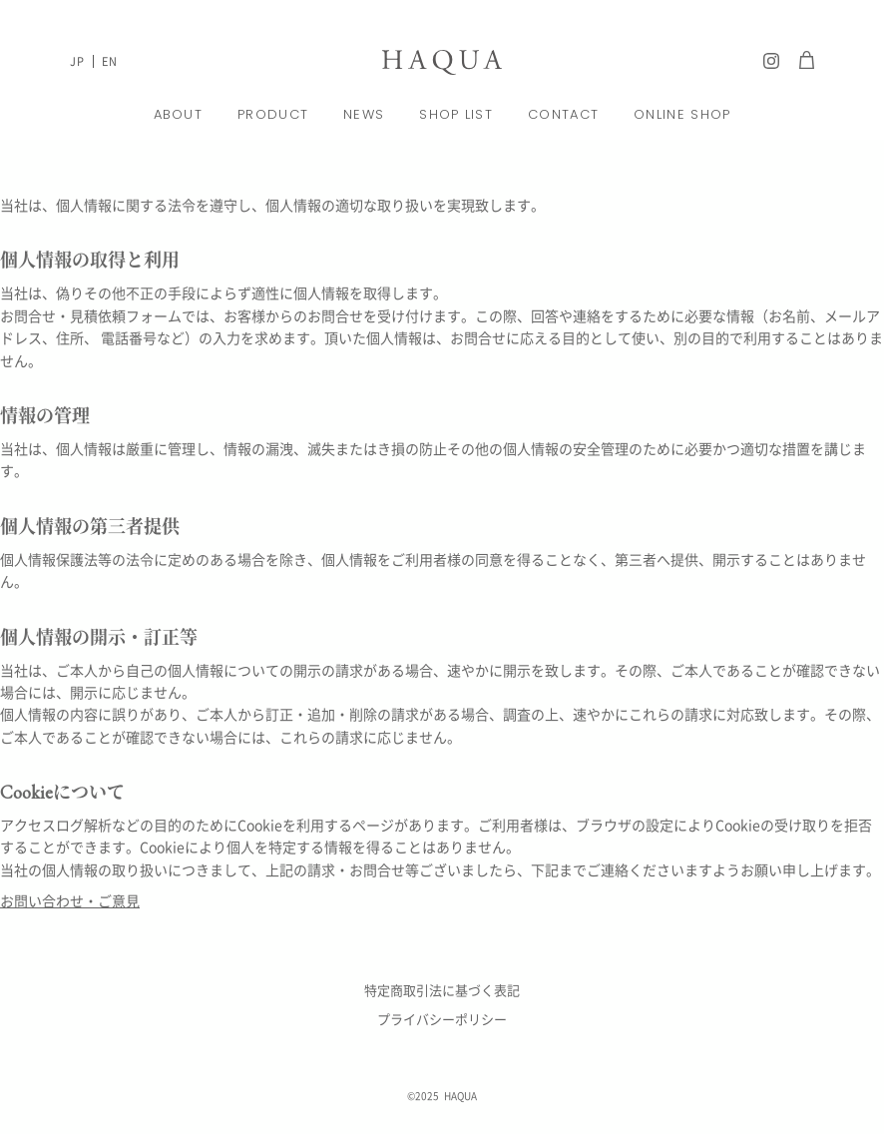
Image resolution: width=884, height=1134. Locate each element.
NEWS (363, 114)
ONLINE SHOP (682, 114)
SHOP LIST (456, 114)
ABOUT (179, 114)
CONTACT (563, 114)
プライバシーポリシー (442, 1018)
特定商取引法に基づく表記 (442, 989)
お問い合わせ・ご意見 (70, 900)
